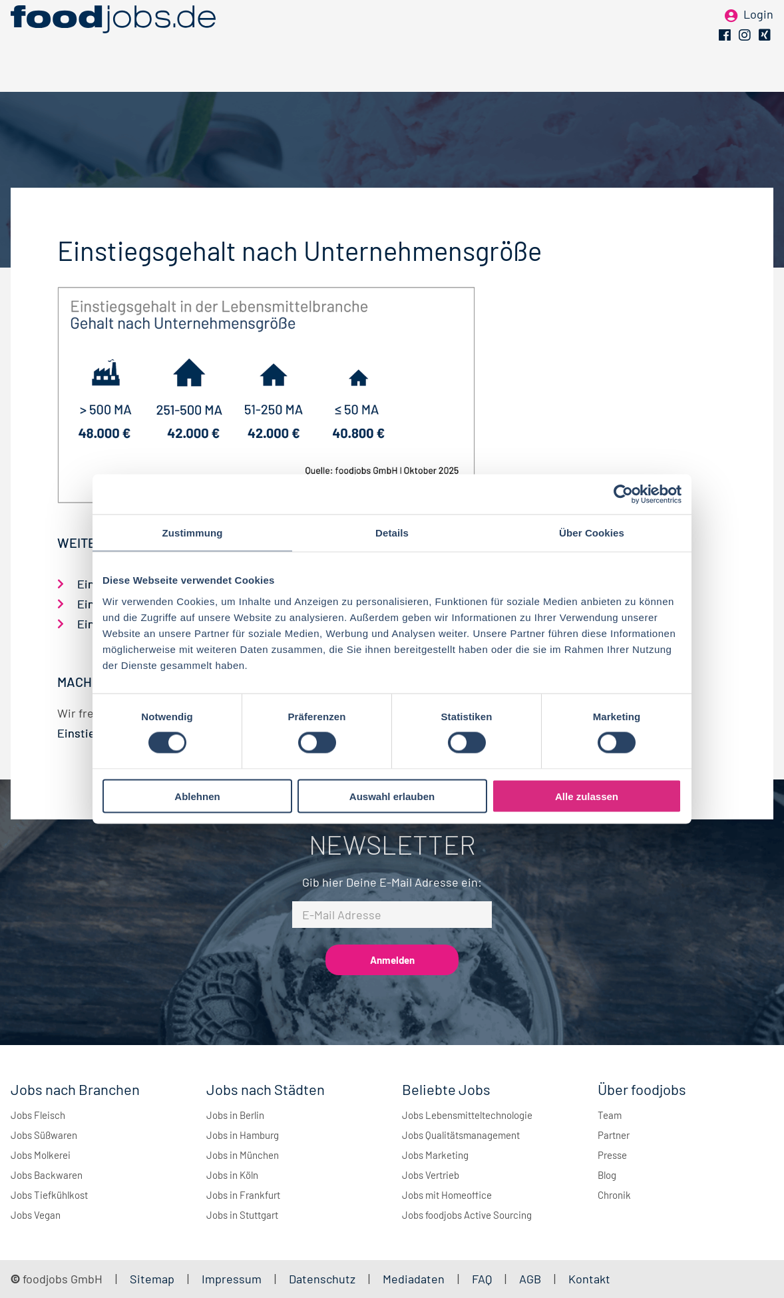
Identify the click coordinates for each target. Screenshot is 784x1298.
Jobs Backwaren (47, 1175)
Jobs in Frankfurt (243, 1195)
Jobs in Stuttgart (242, 1215)
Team (610, 1115)
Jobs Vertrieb (430, 1175)
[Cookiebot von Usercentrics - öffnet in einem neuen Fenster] (623, 495)
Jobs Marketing (435, 1155)
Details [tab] (392, 533)
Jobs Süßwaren (44, 1135)
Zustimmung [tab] (192, 533)
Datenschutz (323, 1278)
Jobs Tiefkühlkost (49, 1195)
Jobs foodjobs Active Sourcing (467, 1215)
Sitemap (152, 1278)
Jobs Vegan (36, 1215)
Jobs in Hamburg (242, 1135)
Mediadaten (414, 1278)
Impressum (232, 1278)
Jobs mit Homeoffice (447, 1195)
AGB (531, 1278)
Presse (612, 1155)
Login (758, 32)
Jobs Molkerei (41, 1155)
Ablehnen (197, 795)
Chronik (614, 1195)
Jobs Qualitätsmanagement (461, 1135)
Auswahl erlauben (392, 795)
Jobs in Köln (232, 1175)
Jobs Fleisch (38, 1115)
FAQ (482, 1278)
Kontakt (589, 1278)
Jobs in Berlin (235, 1115)
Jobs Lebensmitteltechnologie (467, 1115)
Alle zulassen (586, 795)
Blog (607, 1175)
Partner (614, 1135)
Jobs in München (242, 1155)
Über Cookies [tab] (591, 533)
